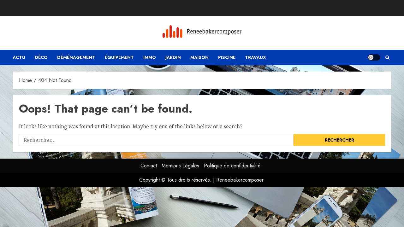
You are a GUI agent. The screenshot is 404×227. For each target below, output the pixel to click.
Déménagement (76, 57)
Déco (41, 57)
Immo (149, 57)
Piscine (226, 57)
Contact (148, 165)
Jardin (173, 57)
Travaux (255, 57)
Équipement (119, 57)
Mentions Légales (180, 165)
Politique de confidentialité (232, 165)
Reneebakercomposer (239, 179)
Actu (19, 57)
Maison (199, 57)
